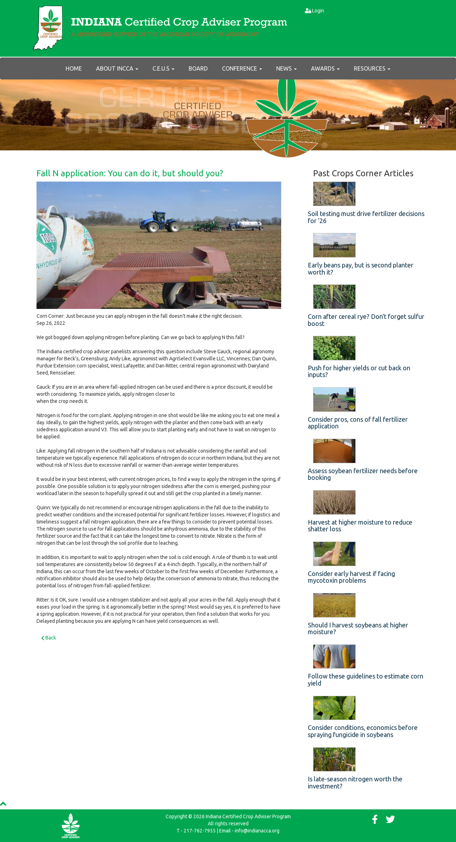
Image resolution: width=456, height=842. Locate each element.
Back (48, 638)
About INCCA (117, 68)
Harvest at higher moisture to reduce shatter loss (360, 526)
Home (74, 68)
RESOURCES (372, 68)
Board (198, 68)
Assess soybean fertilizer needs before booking (363, 474)
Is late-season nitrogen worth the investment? (355, 782)
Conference (242, 68)
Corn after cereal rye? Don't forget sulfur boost (366, 320)
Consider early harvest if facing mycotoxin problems (351, 577)
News (286, 68)
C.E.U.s (163, 68)
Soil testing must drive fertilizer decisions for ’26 (366, 217)
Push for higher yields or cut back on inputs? (359, 371)
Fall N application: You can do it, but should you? (130, 173)
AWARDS (325, 68)
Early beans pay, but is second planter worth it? (360, 268)
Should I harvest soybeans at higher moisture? (358, 628)
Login (318, 10)
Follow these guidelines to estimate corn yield (365, 679)
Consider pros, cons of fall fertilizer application (358, 423)
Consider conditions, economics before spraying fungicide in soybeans (363, 731)
